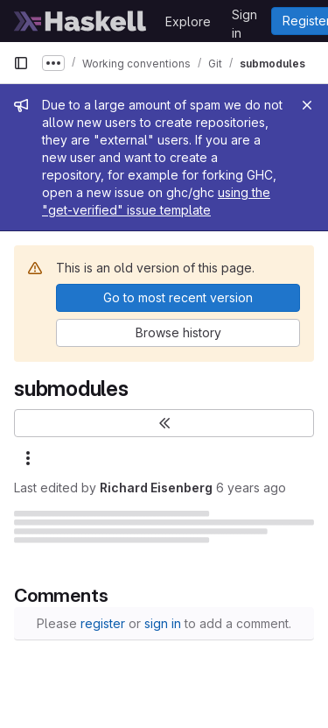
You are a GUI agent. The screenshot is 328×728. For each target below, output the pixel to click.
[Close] (307, 105)
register (102, 623)
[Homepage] (80, 21)
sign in (162, 623)
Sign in (244, 17)
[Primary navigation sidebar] (21, 63)
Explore (188, 21)
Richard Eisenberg (156, 487)
